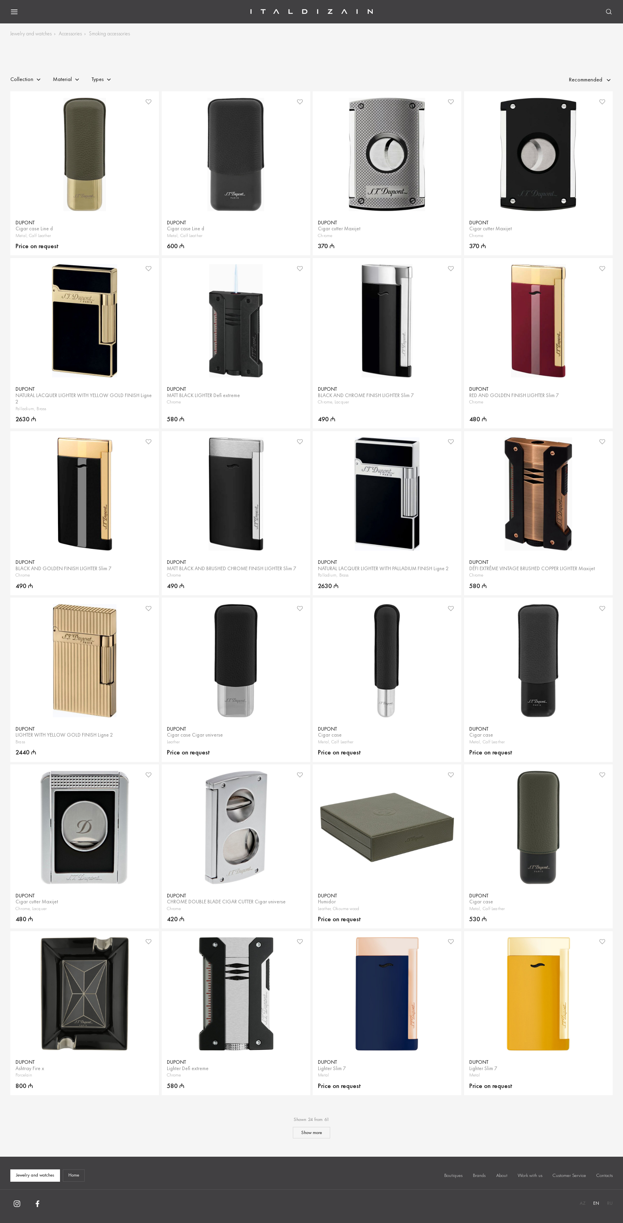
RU (610, 1203)
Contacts (604, 1175)
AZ (583, 1203)
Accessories (70, 33)
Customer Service (569, 1175)
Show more (311, 1132)
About (501, 1175)
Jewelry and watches (31, 33)
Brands (479, 1175)
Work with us (530, 1175)
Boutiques (453, 1175)
